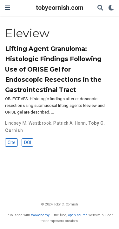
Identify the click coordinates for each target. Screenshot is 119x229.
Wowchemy (40, 215)
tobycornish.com (59, 7)
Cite (12, 142)
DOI (27, 142)
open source (78, 215)
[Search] (100, 8)
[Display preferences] (111, 8)
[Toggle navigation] (7, 7)
